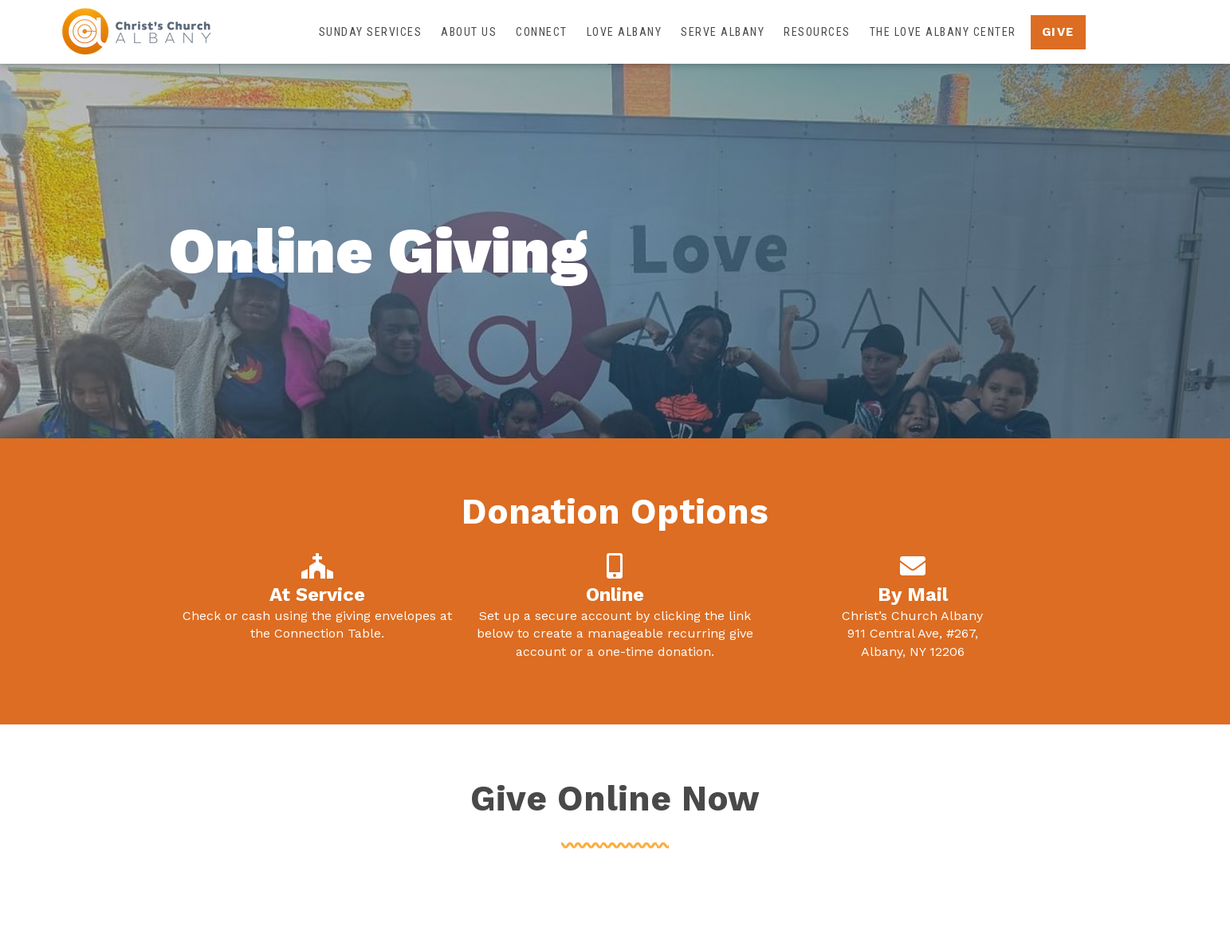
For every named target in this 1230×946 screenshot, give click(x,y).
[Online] (614, 566)
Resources (817, 32)
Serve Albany (722, 32)
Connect (542, 32)
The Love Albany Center (943, 32)
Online (615, 594)
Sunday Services (370, 32)
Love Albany (624, 32)
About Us (469, 32)
